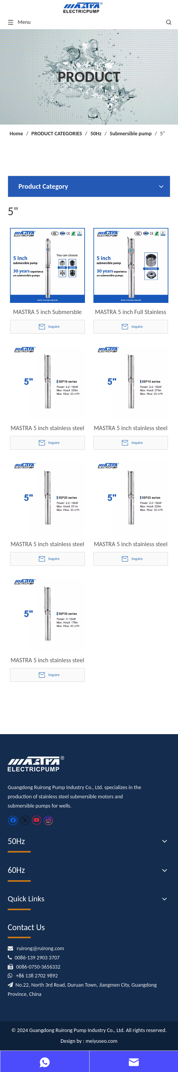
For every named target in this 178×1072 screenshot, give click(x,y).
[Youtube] (36, 820)
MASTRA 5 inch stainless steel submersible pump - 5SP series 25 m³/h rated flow (131, 544)
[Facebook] (13, 820)
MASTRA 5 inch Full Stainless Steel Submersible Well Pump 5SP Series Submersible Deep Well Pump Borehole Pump (130, 312)
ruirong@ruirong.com (40, 948)
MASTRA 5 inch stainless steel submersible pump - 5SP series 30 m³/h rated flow (47, 660)
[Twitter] (25, 820)
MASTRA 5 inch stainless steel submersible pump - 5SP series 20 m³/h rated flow (47, 544)
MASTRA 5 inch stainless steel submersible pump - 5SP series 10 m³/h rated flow (47, 428)
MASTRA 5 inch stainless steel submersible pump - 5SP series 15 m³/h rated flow (131, 428)
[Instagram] (48, 820)
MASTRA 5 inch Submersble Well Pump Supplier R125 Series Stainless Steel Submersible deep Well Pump (47, 312)
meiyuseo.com (102, 1041)
